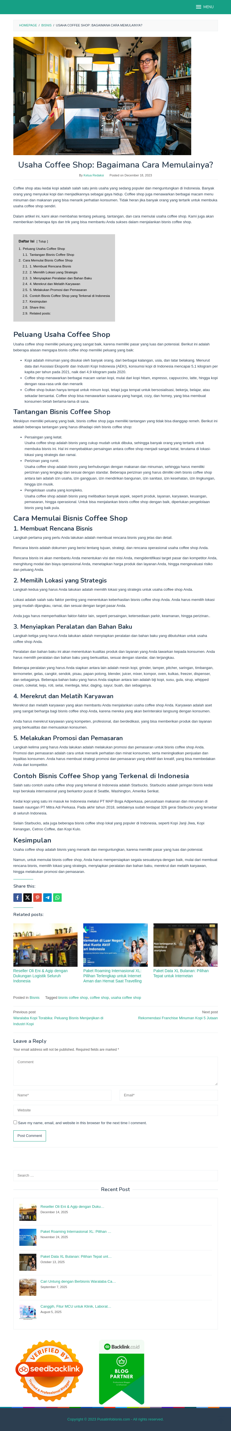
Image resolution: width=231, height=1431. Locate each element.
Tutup (42, 241)
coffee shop (99, 997)
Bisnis (34, 997)
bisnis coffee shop (73, 997)
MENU (204, 6)
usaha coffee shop (126, 997)
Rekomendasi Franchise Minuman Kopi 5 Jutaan (169, 1014)
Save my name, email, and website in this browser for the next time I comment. (82, 1123)
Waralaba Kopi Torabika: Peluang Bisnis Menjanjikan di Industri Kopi (62, 1017)
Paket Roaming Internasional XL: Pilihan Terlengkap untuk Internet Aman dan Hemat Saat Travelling (112, 975)
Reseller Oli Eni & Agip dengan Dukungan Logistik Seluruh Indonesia (40, 975)
